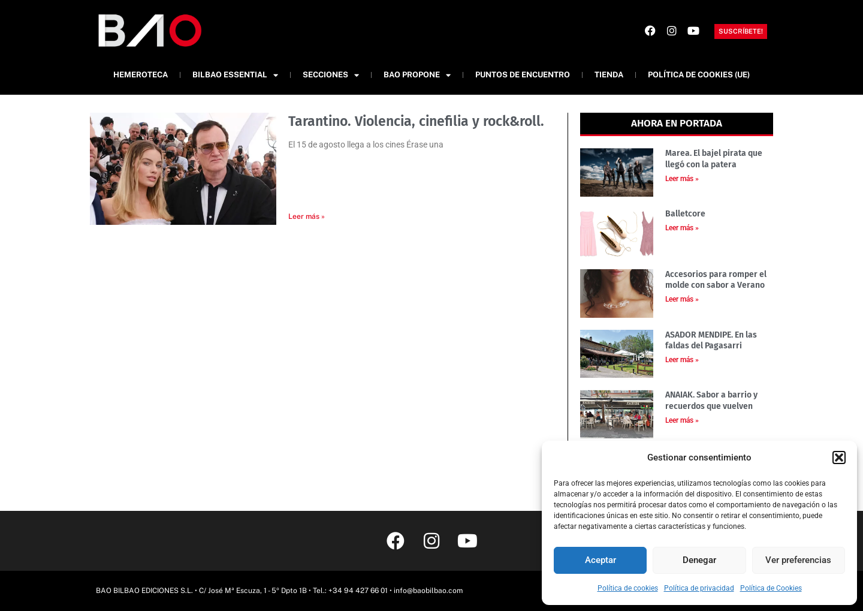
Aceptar (600, 560)
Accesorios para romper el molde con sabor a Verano (716, 279)
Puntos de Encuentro (522, 74)
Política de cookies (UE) (699, 74)
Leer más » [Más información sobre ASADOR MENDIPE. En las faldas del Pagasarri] (682, 360)
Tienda (609, 74)
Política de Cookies (771, 588)
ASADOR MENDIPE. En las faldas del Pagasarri (711, 340)
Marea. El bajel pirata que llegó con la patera (713, 158)
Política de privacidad (699, 588)
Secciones (331, 75)
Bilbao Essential (235, 75)
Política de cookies (628, 588)
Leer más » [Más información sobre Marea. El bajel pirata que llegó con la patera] (682, 178)
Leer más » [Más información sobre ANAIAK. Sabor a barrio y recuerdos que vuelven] (682, 420)
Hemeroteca (140, 74)
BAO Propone (417, 75)
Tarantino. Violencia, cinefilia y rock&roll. (416, 121)
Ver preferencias (798, 560)
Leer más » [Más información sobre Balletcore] (682, 228)
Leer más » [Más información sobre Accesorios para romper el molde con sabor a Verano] (682, 299)
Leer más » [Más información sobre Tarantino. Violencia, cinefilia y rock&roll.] (306, 216)
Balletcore (685, 214)
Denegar (699, 560)
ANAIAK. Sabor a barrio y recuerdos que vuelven (711, 400)
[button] (839, 457)
